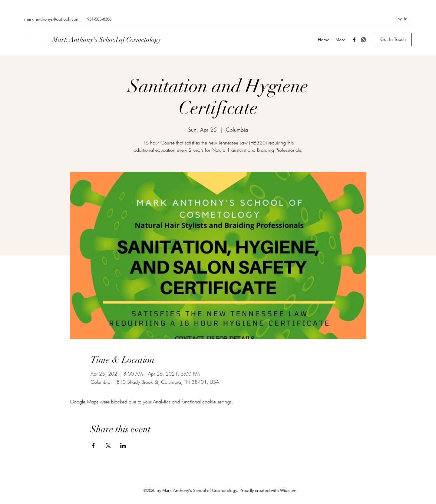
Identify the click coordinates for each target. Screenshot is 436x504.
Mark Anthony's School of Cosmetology (106, 39)
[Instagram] (363, 40)
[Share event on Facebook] (93, 445)
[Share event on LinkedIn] (123, 445)
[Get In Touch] (393, 39)
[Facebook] (354, 40)
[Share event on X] (108, 445)
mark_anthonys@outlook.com (52, 19)
